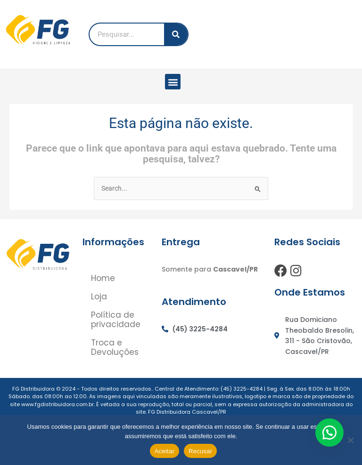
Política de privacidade (116, 320)
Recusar (200, 451)
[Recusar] (350, 440)
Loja (100, 297)
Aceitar (164, 451)
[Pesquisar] (176, 34)
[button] (173, 81)
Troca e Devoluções (116, 348)
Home (104, 278)
